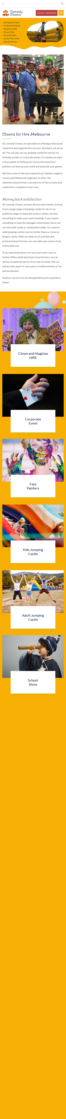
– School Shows (9, 41)
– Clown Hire (8, 32)
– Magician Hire (9, 29)
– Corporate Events (11, 25)
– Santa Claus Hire (10, 38)
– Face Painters (9, 35)
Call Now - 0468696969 (46, 13)
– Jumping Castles (10, 22)
